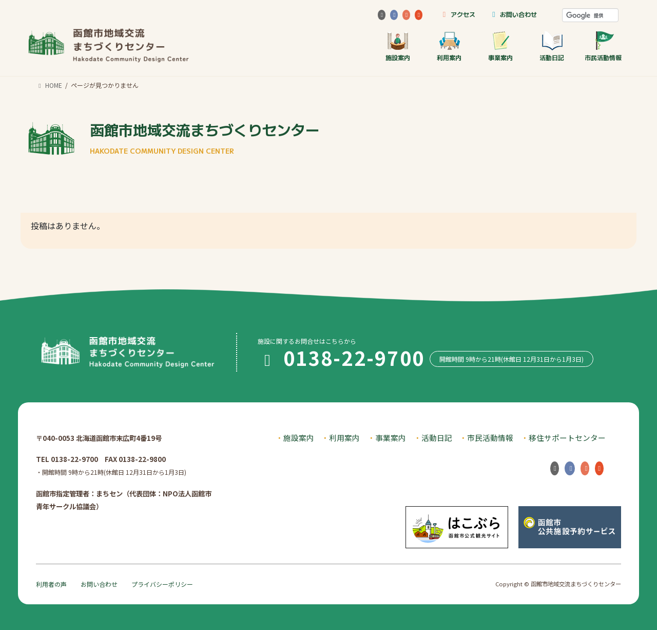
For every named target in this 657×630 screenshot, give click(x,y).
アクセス (457, 14)
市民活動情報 (603, 46)
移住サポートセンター (567, 437)
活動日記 (551, 46)
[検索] (590, 15)
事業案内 (500, 46)
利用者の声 (51, 584)
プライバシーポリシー (162, 584)
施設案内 (397, 46)
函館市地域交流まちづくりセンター (205, 137)
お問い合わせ (513, 14)
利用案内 (449, 46)
